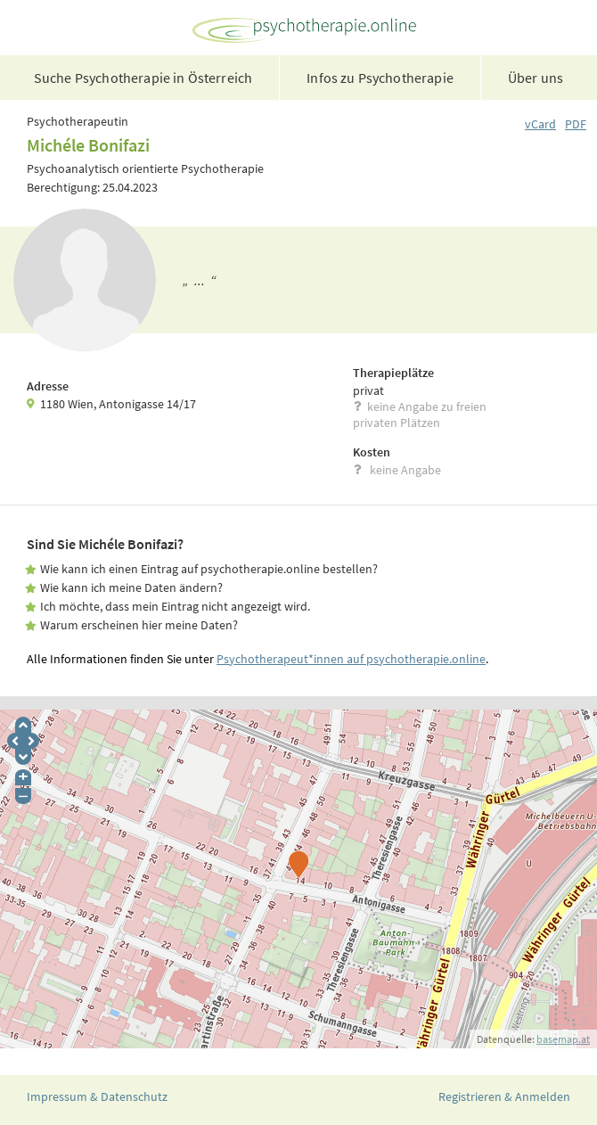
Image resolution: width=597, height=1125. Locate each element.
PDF (575, 124)
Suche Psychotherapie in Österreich (143, 77)
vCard (540, 124)
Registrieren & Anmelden (504, 1096)
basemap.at (563, 1039)
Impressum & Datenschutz (97, 1096)
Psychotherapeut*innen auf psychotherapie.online (351, 659)
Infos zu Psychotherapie (380, 77)
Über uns (535, 77)
